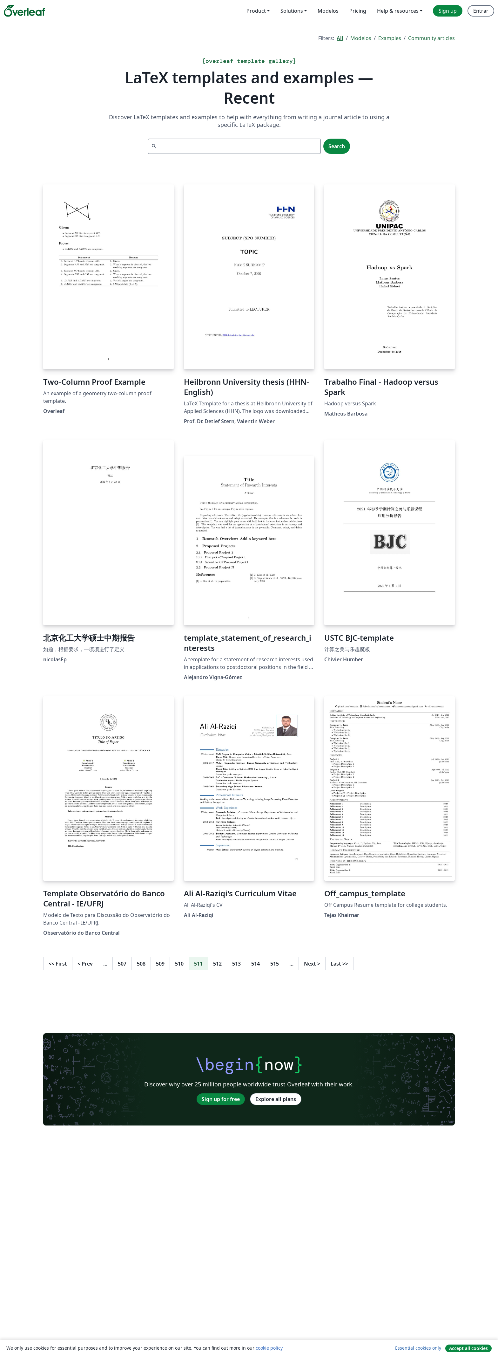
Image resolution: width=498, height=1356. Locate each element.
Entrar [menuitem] (480, 10)
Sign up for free (221, 1099)
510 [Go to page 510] (179, 963)
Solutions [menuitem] (291, 10)
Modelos (360, 38)
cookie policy (269, 1348)
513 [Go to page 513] (236, 963)
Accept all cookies (468, 1348)
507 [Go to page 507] (122, 963)
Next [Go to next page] (312, 963)
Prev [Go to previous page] (85, 963)
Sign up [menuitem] (448, 10)
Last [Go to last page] (339, 963)
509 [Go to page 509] (160, 963)
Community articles (431, 38)
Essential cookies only (418, 1348)
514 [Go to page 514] (255, 963)
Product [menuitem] (256, 10)
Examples (389, 38)
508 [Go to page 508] (141, 963)
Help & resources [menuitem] (398, 10)
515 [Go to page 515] (274, 963)
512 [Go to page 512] (217, 963)
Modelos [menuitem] (328, 10)
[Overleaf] (24, 11)
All (340, 38)
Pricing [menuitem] (357, 10)
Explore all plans (275, 1099)
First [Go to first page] (58, 963)
